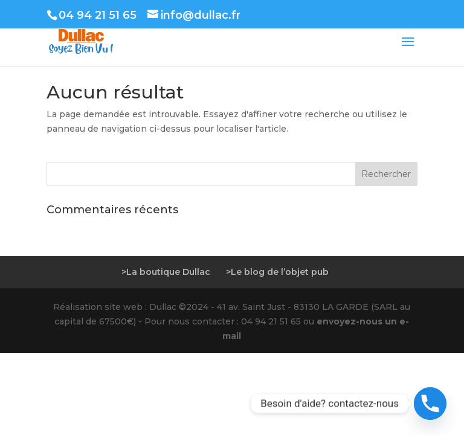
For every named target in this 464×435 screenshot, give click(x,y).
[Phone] (430, 403)
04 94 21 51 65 (98, 15)
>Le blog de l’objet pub (277, 271)
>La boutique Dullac (165, 271)
